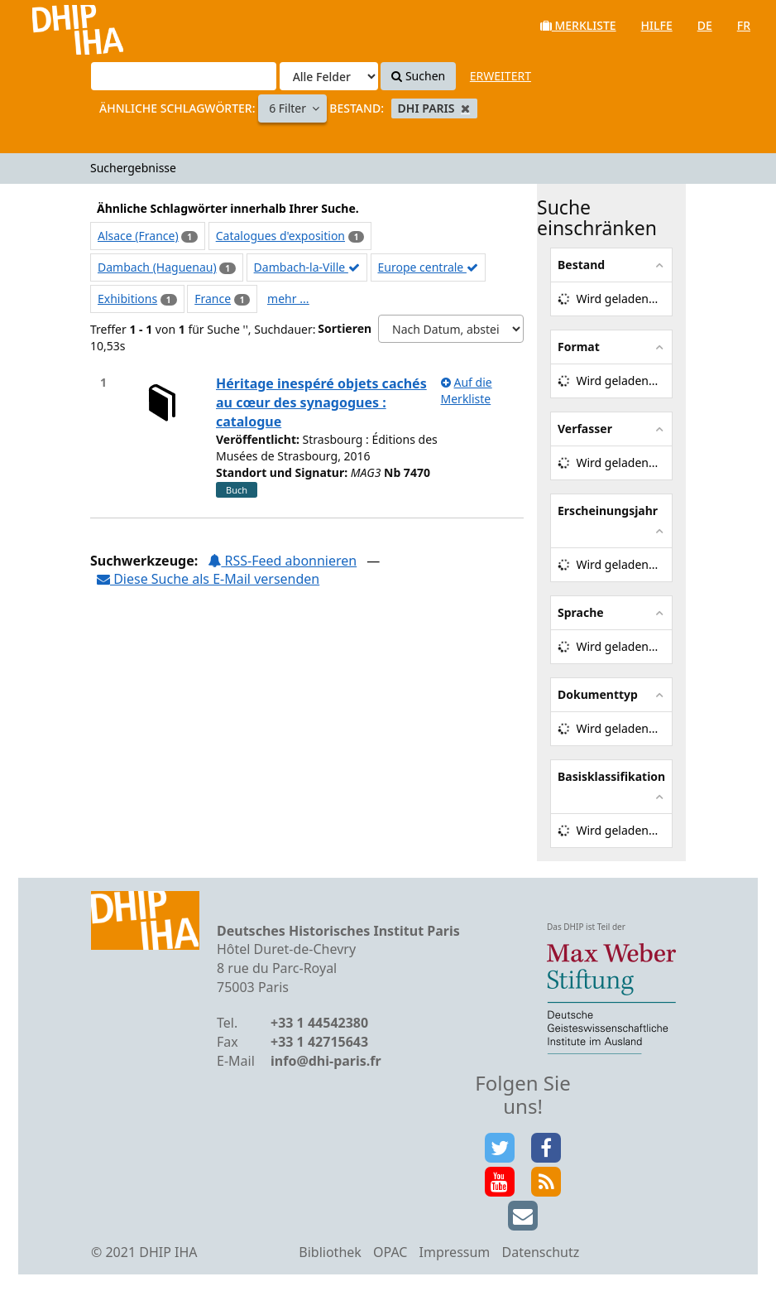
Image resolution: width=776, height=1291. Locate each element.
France (212, 298)
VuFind (57, 25)
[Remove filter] (465, 108)
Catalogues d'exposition (280, 235)
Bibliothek (330, 1252)
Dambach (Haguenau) (157, 267)
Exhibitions (127, 298)
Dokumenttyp (598, 694)
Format (579, 346)
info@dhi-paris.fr (326, 1061)
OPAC (390, 1252)
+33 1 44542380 (319, 1023)
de (704, 25)
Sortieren (344, 328)
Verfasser (585, 428)
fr (743, 25)
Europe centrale (428, 267)
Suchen (418, 76)
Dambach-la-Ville (307, 267)
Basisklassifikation (611, 776)
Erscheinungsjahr (608, 510)
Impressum (455, 1252)
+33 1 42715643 (319, 1042)
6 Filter (289, 108)
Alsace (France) (138, 235)
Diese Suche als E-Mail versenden (208, 579)
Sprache (581, 612)
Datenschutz (540, 1252)
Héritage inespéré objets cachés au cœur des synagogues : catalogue (321, 402)
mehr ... (288, 298)
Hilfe (657, 25)
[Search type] (329, 76)
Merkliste (578, 25)
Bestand (581, 264)
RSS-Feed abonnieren (282, 561)
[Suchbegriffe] (183, 76)
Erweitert (500, 76)
